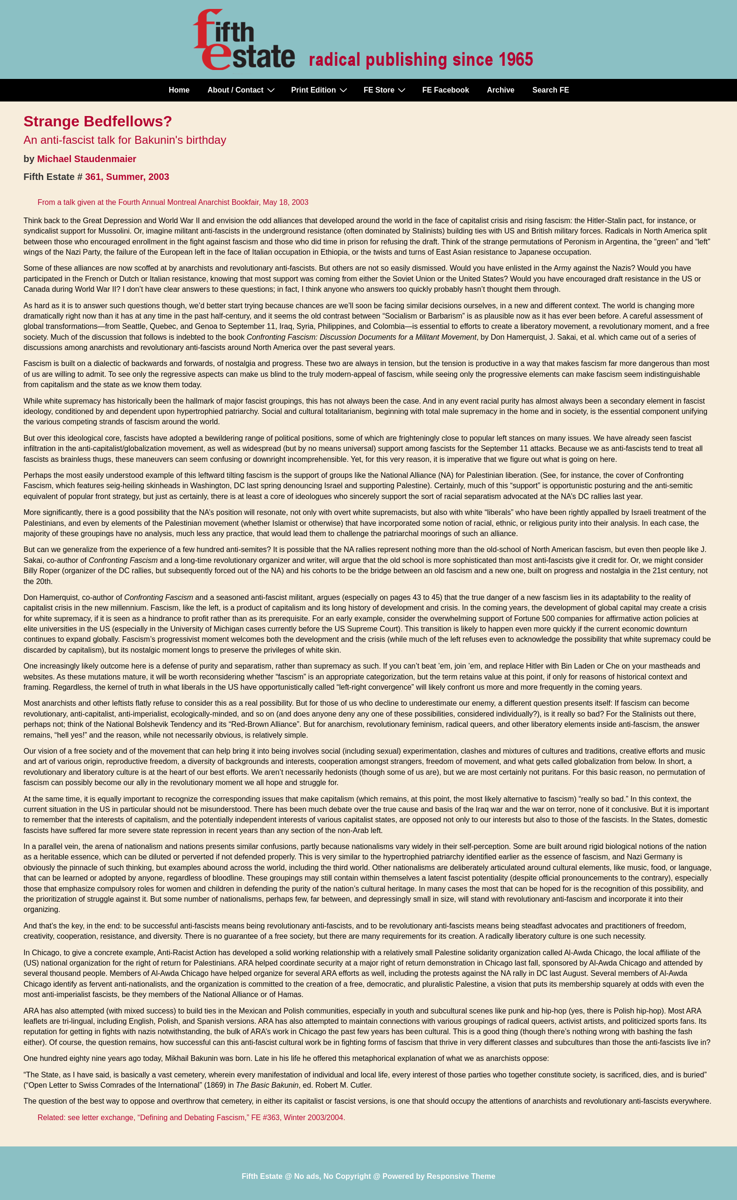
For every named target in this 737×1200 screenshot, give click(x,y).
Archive (501, 90)
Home (179, 90)
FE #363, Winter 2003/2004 (297, 1118)
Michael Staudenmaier (86, 159)
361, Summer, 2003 (127, 176)
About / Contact (242, 89)
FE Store (386, 89)
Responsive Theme (461, 1176)
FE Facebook (445, 90)
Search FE (551, 90)
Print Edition (320, 89)
